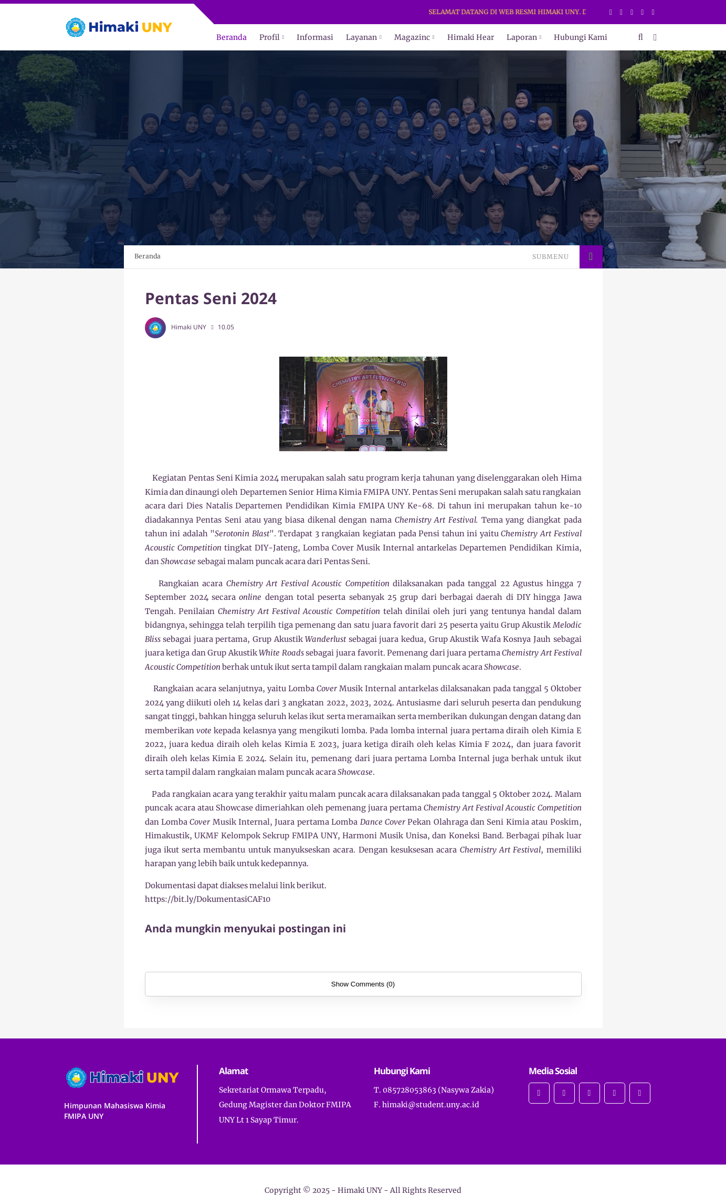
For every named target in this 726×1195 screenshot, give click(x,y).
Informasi (315, 37)
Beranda (231, 37)
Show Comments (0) (363, 984)
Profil (269, 37)
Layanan (361, 37)
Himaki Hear (470, 37)
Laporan (522, 37)
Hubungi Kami (580, 37)
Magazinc (412, 37)
